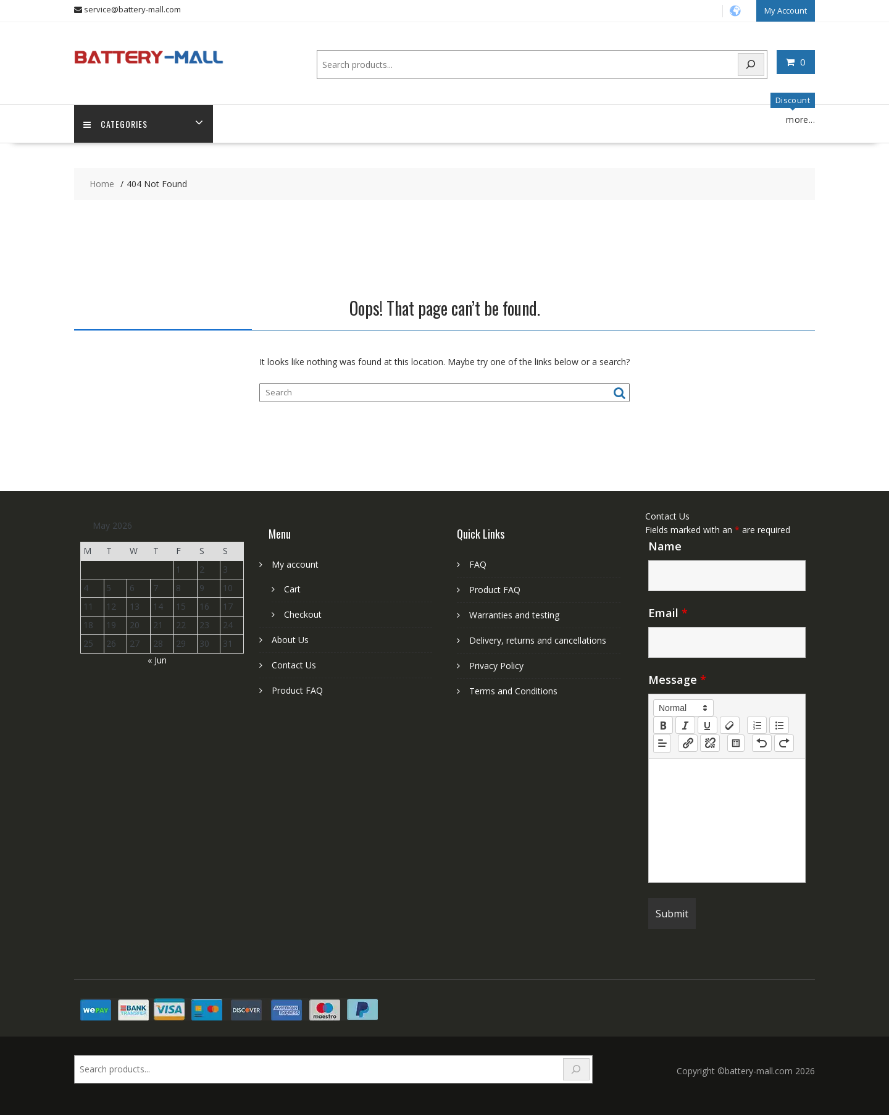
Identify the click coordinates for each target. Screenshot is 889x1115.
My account (295, 564)
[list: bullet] (779, 725)
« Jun (157, 660)
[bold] (663, 725)
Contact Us (294, 665)
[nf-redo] (784, 743)
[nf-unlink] (710, 743)
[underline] (707, 725)
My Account (785, 10)
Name (665, 546)
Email (668, 612)
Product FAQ (297, 690)
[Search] (751, 64)
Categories (115, 123)
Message (677, 679)
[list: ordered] (757, 725)
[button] (683, 708)
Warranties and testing (514, 615)
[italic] (685, 725)
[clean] (730, 725)
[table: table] (736, 743)
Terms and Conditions (513, 691)
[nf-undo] (762, 743)
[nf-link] (688, 743)
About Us (290, 640)
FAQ (477, 564)
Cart (292, 589)
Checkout (303, 614)
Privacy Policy (496, 665)
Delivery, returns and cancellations (537, 640)
